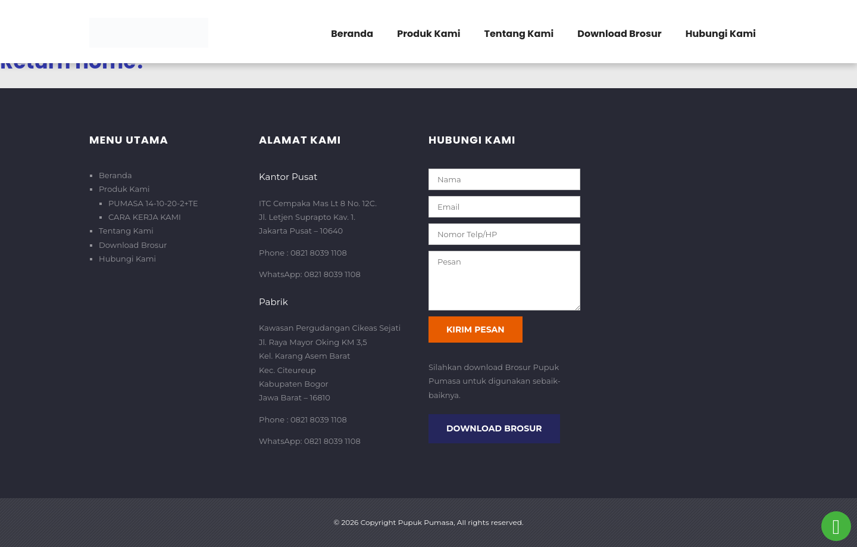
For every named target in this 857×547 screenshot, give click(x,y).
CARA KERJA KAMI (144, 217)
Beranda (352, 34)
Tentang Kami (518, 34)
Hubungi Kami (721, 34)
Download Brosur (619, 34)
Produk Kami (428, 34)
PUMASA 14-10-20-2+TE (153, 203)
